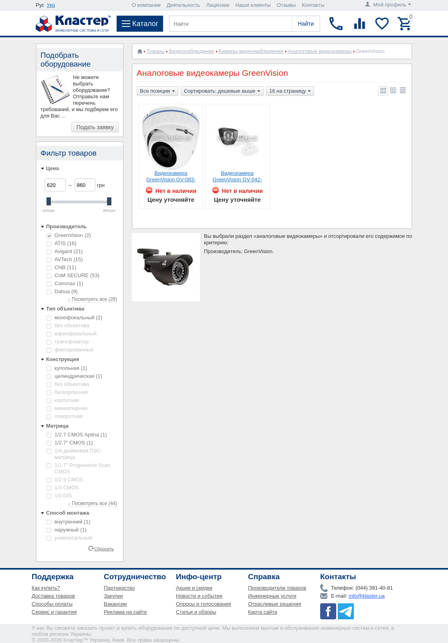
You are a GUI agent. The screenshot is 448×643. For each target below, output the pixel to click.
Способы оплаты (52, 604)
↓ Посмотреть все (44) (92, 503)
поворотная (64, 416)
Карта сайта (262, 612)
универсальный (69, 538)
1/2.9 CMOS (64, 480)
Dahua (62, 291)
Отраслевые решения (274, 604)
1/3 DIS (59, 496)
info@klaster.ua (367, 596)
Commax (64, 283)
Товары (156, 51)
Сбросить (104, 548)
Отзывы (286, 5)
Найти (306, 23)
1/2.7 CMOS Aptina (76, 435)
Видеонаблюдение (191, 51)
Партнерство (119, 588)
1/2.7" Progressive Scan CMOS (78, 468)
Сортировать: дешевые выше (222, 91)
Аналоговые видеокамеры (320, 51)
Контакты (313, 5)
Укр (51, 5)
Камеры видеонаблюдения (251, 51)
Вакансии (115, 604)
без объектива (67, 326)
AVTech (64, 259)
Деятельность (183, 5)
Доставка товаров (53, 596)
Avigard (64, 251)
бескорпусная (67, 392)
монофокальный (74, 317)
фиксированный (69, 350)
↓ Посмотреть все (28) (92, 299)
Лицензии (217, 5)
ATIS (61, 243)
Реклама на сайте (125, 612)
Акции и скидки (194, 588)
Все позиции (157, 91)
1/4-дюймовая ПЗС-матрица (74, 454)
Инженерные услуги (272, 596)
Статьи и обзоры (196, 612)
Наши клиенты (252, 5)
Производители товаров (277, 588)
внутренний (68, 522)
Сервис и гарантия (54, 612)
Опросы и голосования (203, 604)
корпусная (62, 400)
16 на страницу (290, 91)
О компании (146, 5)
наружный (66, 530)
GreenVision (68, 235)
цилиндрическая (74, 376)
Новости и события (199, 596)
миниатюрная (66, 408)
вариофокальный (71, 334)
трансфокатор (67, 342)
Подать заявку (95, 127)
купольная (66, 368)
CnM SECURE (72, 275)
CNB (61, 267)
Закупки (113, 596)
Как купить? (46, 588)
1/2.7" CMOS (69, 443)
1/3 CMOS (62, 488)
